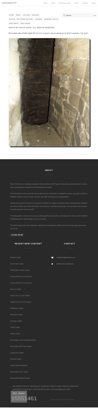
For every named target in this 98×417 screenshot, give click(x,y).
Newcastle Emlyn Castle (19, 372)
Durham (38, 19)
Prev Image (13, 23)
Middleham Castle (16, 308)
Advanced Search (39, 389)
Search (85, 3)
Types (76, 3)
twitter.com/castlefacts (64, 264)
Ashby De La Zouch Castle (20, 295)
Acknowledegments (58, 389)
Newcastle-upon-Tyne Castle (20, 346)
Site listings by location (21, 386)
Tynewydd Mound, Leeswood (21, 276)
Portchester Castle (16, 264)
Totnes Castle (15, 327)
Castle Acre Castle (17, 353)
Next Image (25, 23)
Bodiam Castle (15, 257)
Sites (53, 3)
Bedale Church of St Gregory (20, 302)
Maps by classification (70, 386)
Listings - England (31, 15)
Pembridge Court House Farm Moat (23, 340)
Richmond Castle (16, 315)
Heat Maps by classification (22, 389)
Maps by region (56, 386)
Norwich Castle (15, 359)
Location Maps (65, 3)
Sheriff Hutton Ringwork (18, 365)
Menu (18, 15)
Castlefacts (9, 3)
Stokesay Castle (16, 321)
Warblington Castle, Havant (20, 270)
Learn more (17, 235)
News (94, 3)
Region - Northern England (21, 19)
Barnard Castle (51, 19)
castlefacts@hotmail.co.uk (65, 257)
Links (68, 389)
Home (45, 3)
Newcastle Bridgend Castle (20, 378)
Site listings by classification (40, 386)
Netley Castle (15, 334)
